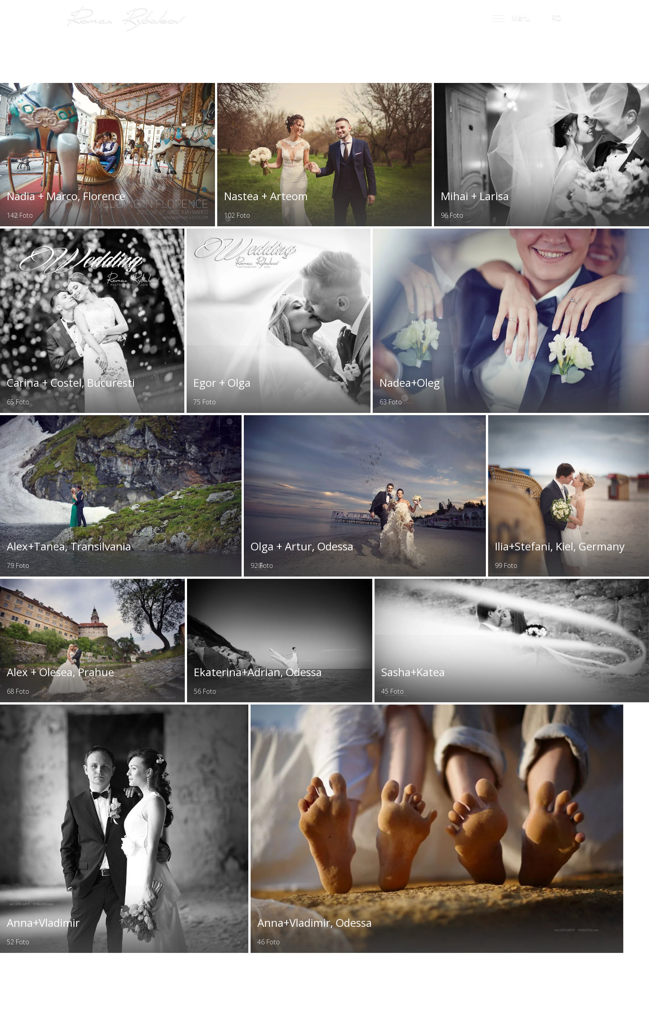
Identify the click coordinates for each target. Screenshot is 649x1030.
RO (559, 19)
